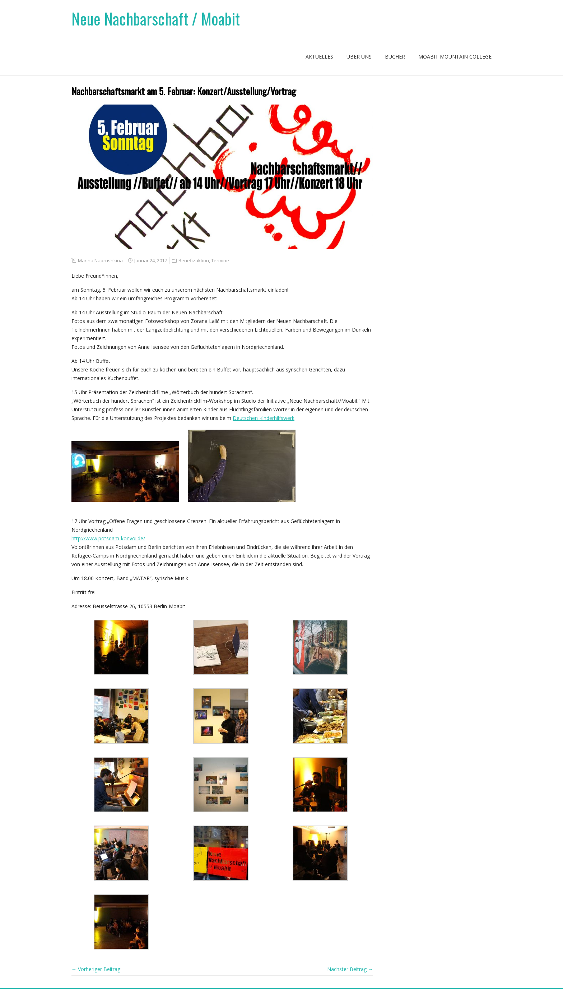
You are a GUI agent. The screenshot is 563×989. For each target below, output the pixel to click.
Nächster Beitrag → (350, 969)
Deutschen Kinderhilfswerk (263, 418)
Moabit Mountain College (455, 56)
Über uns (359, 56)
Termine (220, 260)
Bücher (395, 56)
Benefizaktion (193, 260)
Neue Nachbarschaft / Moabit (155, 18)
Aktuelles (319, 56)
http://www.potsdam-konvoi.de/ (108, 538)
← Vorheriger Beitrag (95, 969)
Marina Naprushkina (100, 260)
